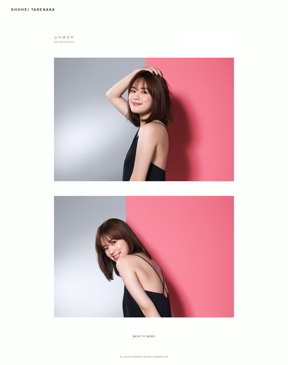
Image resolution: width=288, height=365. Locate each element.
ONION (253, 9)
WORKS (171, 9)
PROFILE (269, 9)
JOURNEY (236, 9)
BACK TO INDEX (144, 336)
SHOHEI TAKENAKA (33, 9)
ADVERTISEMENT (193, 9)
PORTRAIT (217, 9)
